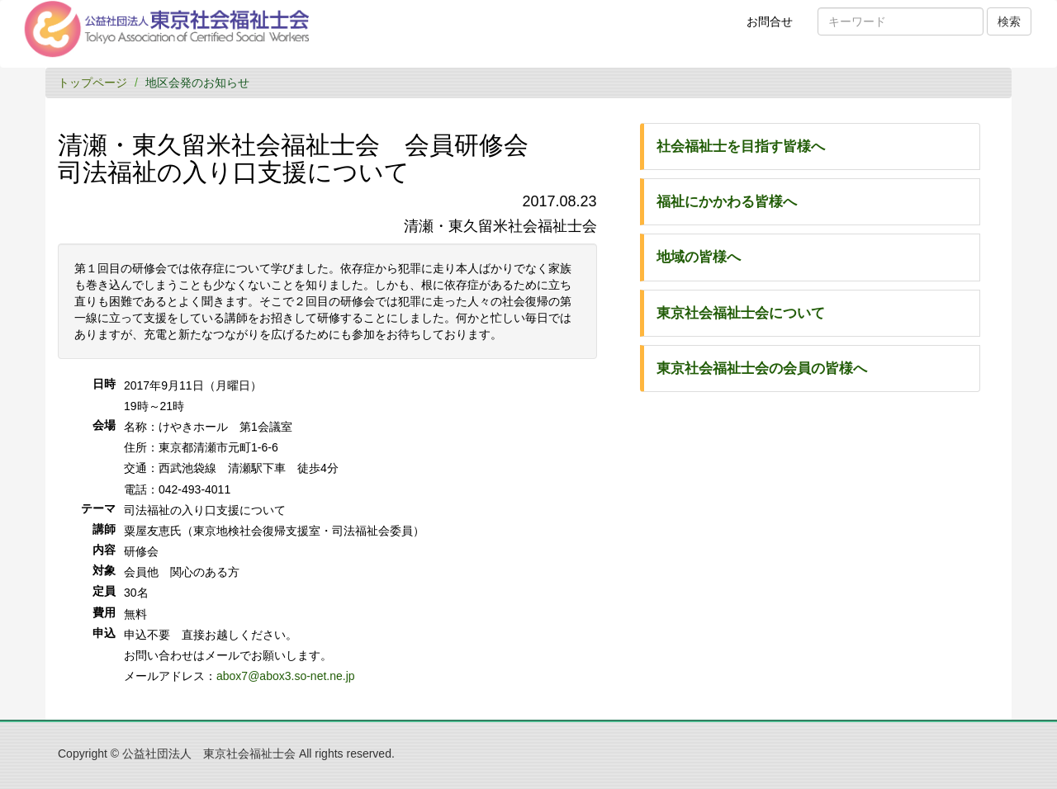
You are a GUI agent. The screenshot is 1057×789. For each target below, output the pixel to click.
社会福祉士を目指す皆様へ (740, 146)
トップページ (92, 82)
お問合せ (775, 27)
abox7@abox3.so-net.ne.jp (285, 676)
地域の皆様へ (698, 257)
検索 (1009, 21)
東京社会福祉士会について (740, 313)
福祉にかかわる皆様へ (726, 202)
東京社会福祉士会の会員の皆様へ (761, 368)
